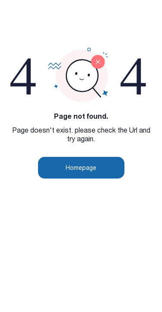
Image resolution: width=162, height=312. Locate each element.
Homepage (81, 167)
